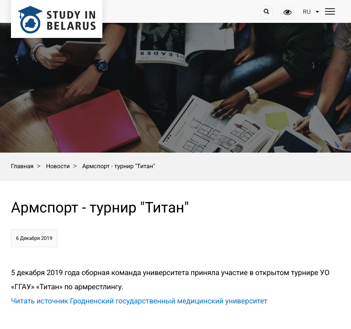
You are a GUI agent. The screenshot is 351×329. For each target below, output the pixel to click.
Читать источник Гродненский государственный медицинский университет (139, 301)
